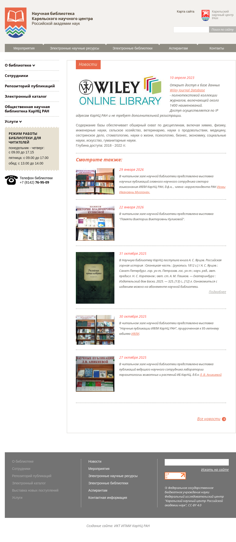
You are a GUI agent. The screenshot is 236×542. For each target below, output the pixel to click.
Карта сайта (185, 11)
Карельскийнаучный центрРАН (223, 15)
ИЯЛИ (135, 333)
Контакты (217, 48)
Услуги (11, 121)
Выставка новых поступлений (35, 490)
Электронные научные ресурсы (74, 48)
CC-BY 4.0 (194, 505)
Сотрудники (16, 75)
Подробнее (217, 291)
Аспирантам (178, 48)
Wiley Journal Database (187, 90)
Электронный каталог (26, 96)
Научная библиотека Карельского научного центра (62, 16)
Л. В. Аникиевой (211, 374)
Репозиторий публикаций (30, 85)
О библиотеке (18, 65)
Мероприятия (24, 48)
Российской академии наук (56, 23)
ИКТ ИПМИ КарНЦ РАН (132, 525)
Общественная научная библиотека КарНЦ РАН (27, 108)
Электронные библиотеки (132, 48)
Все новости (208, 418)
